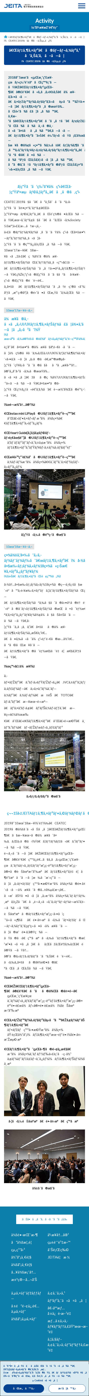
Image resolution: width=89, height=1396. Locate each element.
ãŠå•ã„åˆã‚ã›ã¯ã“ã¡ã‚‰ (44, 1219)
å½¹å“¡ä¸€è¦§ (21, 1257)
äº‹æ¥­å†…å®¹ (58, 1235)
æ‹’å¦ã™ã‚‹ (67, 1388)
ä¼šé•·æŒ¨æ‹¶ (24, 1235)
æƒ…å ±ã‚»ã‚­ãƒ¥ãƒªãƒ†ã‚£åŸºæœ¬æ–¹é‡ (68, 1326)
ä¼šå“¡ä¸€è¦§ (21, 1264)
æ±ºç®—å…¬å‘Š (24, 1279)
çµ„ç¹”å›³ (18, 1249)
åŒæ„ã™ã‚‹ (24, 1388)
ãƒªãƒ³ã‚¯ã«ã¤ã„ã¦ (67, 1300)
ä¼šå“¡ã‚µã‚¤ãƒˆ (23, 1319)
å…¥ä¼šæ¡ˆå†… (23, 1272)
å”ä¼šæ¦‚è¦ (23, 1242)
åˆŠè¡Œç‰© (58, 1249)
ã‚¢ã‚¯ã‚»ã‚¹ (56, 1293)
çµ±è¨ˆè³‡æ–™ (59, 1242)
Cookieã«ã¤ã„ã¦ (45, 1380)
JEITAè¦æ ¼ (59, 1257)
